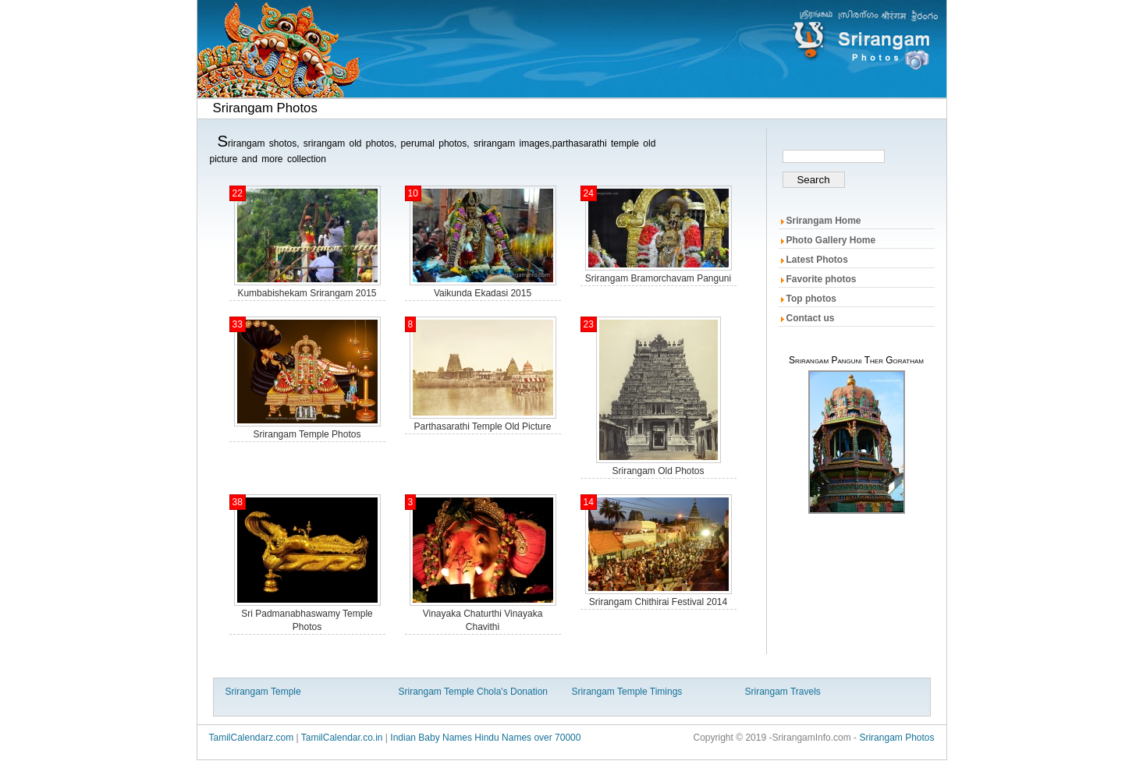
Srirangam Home (823, 220)
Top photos (811, 298)
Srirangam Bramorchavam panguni (658, 278)
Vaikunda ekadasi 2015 (482, 293)
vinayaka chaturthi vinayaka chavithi (483, 620)
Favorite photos (821, 279)
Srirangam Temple (263, 691)
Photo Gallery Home (831, 240)
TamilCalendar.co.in (342, 737)
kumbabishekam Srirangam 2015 (306, 293)
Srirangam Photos (896, 737)
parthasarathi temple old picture (483, 426)
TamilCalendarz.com (251, 737)
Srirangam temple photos (307, 434)
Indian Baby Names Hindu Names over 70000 (485, 737)
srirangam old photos (658, 470)
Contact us (810, 318)
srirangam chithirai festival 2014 (658, 601)
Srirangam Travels (783, 691)
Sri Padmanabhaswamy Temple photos (307, 620)
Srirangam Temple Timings (627, 691)
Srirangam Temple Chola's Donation (473, 691)
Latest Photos (817, 259)
